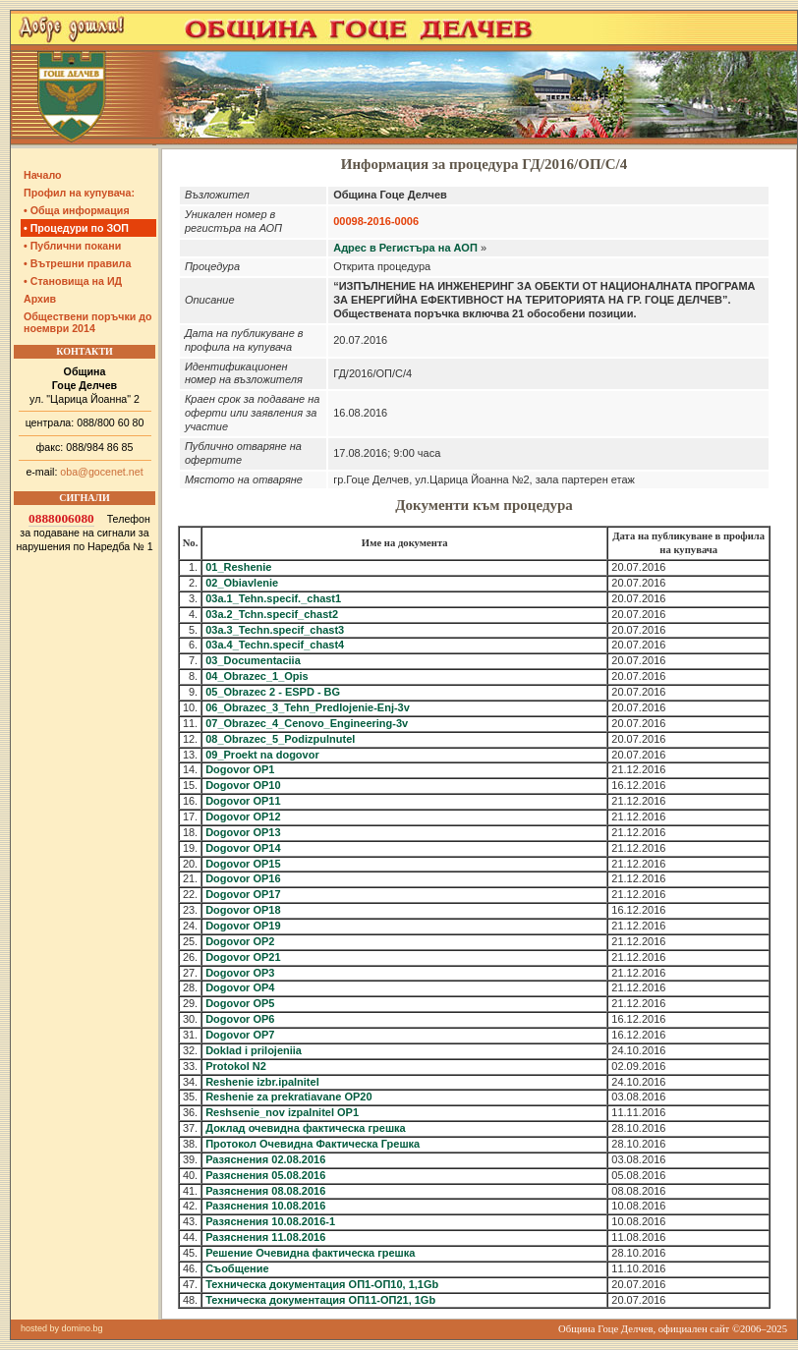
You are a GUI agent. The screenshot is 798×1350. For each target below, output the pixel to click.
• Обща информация (77, 210)
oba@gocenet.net (101, 472)
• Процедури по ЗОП (76, 228)
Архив (40, 299)
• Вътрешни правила (77, 263)
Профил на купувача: (79, 192)
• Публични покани (72, 246)
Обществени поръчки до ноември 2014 (88, 322)
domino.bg (82, 1328)
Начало (43, 175)
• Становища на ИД (73, 281)
